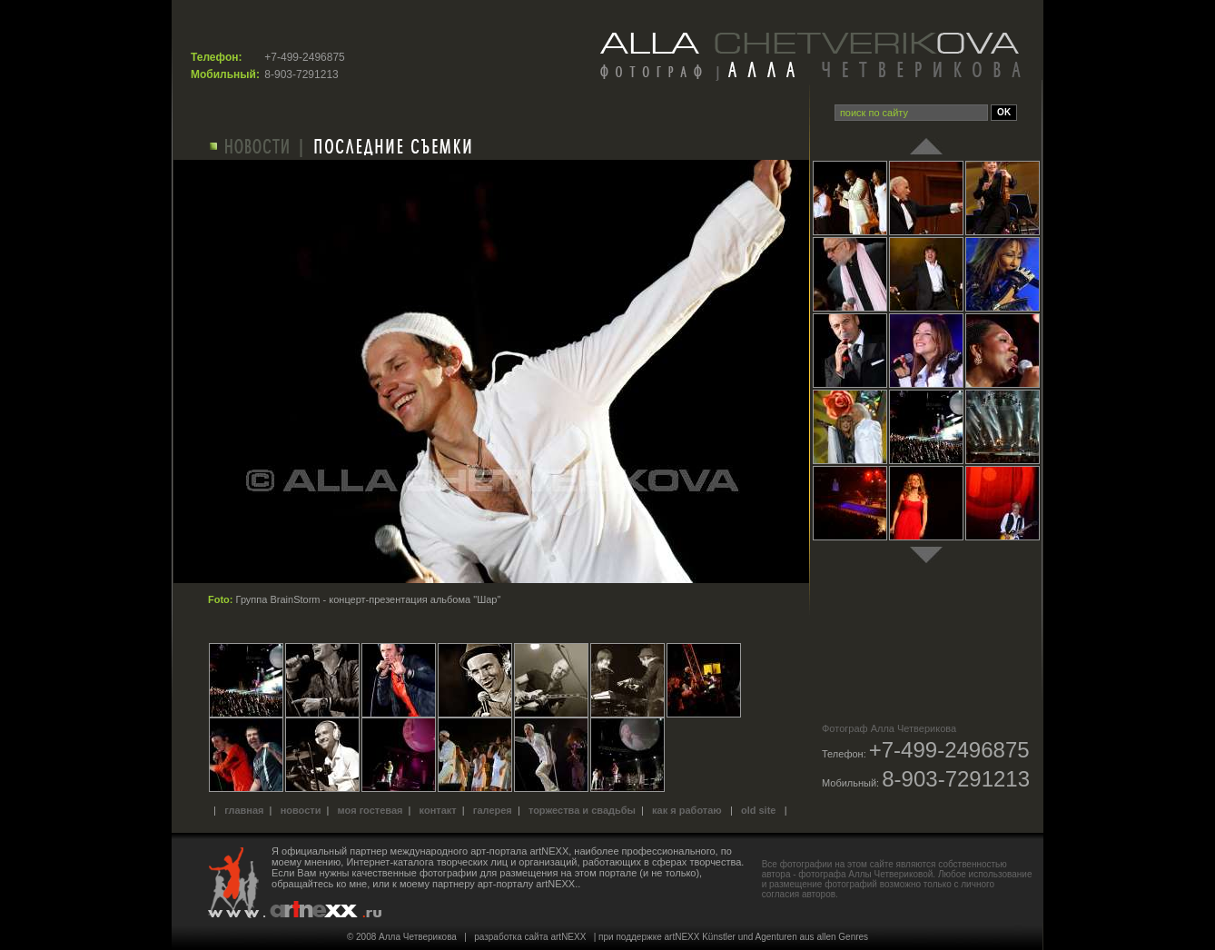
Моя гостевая (370, 810)
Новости (301, 810)
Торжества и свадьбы (582, 810)
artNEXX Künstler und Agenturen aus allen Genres (767, 937)
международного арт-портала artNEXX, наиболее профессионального (553, 851)
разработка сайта (511, 937)
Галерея (492, 810)
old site (758, 810)
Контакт (438, 810)
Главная (243, 810)
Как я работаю (687, 810)
